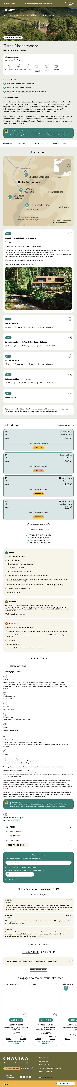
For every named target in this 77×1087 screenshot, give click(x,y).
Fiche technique (53, 143)
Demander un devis (12, 1074)
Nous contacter (44, 1067)
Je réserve (38, 448)
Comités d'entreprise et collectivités (50, 1073)
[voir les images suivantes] (3, 24)
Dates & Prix (22, 143)
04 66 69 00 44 (28, 1074)
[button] (4, 1084)
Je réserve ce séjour (65, 1083)
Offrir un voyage (44, 1070)
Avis (64, 143)
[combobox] (64, 426)
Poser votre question (38, 975)
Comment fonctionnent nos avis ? (38, 949)
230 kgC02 (16, 825)
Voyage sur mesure (45, 1063)
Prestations (36, 143)
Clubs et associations (45, 1077)
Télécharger (12, 885)
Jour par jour (8, 143)
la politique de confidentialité (28, 872)
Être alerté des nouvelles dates (38, 531)
